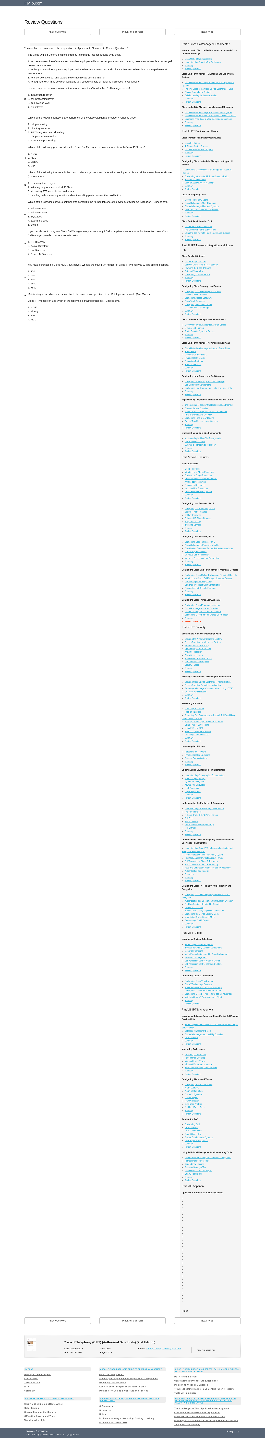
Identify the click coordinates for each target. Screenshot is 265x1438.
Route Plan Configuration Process (200, 331)
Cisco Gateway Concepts (196, 295)
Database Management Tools (198, 1031)
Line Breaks (31, 1378)
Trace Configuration (193, 1094)
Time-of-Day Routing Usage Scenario (201, 421)
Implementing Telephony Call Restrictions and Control (209, 405)
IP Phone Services (193, 525)
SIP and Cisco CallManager (197, 308)
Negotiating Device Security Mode (200, 917)
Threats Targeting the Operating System (203, 642)
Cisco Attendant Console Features (200, 588)
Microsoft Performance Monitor (198, 1064)
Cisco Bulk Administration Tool (198, 226)
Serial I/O (29, 1391)
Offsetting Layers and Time (39, 1416)
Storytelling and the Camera (40, 1412)
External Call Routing (194, 328)
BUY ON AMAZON (206, 1350)
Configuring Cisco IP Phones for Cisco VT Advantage (208, 994)
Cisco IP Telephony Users (196, 200)
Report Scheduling (193, 1134)
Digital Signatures (193, 791)
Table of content (132, 32)
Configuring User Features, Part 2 (200, 542)
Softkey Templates (193, 515)
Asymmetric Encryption (195, 785)
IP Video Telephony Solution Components (203, 948)
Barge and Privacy (193, 521)
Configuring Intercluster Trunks (198, 304)
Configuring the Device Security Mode (202, 914)
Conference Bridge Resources (198, 475)
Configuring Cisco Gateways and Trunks (203, 291)
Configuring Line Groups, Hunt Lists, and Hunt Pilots (208, 388)
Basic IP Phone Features (196, 512)
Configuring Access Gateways (198, 298)
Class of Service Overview (196, 408)
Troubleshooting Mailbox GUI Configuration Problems (204, 1389)
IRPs (27, 1387)
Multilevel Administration (196, 692)
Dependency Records (194, 1164)
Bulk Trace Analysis (193, 1104)
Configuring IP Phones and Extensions (196, 1381)
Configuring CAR (192, 1124)
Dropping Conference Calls (197, 735)
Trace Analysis (191, 1097)
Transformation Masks (195, 358)
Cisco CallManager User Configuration (202, 206)
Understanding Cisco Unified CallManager (203, 62)
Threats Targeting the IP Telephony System (204, 855)
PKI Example (190, 828)
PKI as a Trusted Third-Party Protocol (201, 815)
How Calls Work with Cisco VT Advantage (203, 987)
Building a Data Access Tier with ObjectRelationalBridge (206, 1420)
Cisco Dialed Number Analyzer (198, 1170)
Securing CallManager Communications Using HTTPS (209, 688)
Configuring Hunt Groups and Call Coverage (204, 381)
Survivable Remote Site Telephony (200, 445)
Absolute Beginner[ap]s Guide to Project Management (131, 1369)
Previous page (57, 32)
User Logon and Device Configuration (202, 209)
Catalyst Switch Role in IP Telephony (201, 265)
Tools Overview (191, 1037)
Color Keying (31, 1408)
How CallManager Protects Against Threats (204, 858)
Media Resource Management (198, 491)
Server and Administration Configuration (203, 585)
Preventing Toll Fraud (194, 709)
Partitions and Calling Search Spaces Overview (206, 411)
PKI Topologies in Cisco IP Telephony (201, 861)
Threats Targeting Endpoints (197, 755)
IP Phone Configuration (195, 179)
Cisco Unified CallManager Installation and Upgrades (208, 112)
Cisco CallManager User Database (200, 203)
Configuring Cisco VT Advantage (199, 981)
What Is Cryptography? (195, 778)
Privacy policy (233, 1431)
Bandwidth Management (196, 957)
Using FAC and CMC (194, 728)
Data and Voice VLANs (195, 271)
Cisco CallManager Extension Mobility (202, 545)
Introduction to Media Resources (199, 472)
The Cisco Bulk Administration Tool (200, 230)
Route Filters (190, 351)
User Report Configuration (196, 1140)
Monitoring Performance (195, 1054)
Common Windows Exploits (197, 661)
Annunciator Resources (195, 482)
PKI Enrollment (191, 821)
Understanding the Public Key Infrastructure (204, 808)
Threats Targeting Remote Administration (203, 685)
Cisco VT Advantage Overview (198, 984)
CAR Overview (191, 1127)
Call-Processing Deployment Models (201, 95)
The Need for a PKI (193, 812)
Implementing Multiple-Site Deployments (203, 438)
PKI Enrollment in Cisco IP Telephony (201, 864)
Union (102, 1414)
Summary (189, 65)
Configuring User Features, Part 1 (200, 508)
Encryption (189, 874)
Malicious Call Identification (197, 555)
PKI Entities (190, 818)
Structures (105, 1410)
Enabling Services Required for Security (203, 904)
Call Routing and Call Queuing (198, 582)
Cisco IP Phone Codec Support (199, 149)
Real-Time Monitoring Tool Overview (201, 1067)
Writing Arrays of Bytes (37, 1374)
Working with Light (35, 1420)
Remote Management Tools (197, 1161)
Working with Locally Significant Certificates (204, 911)
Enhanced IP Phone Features (198, 518)
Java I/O (29, 1369)
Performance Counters (195, 1058)
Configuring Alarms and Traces (198, 1084)
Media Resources (192, 469)
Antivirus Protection (193, 652)
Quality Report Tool (193, 1174)
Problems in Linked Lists (113, 1422)
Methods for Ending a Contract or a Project (123, 1391)
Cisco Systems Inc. (171, 1348)
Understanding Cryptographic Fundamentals (204, 775)
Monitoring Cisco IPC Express (191, 1385)
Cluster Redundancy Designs (198, 92)
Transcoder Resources (195, 485)
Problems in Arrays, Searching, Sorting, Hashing (126, 1418)
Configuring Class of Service (197, 274)
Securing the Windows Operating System (203, 639)
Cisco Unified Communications (198, 59)
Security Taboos (192, 665)
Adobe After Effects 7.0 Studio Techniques (49, 1398)
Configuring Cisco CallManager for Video (203, 991)
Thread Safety (32, 1383)
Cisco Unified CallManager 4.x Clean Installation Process (210, 115)
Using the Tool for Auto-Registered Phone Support (207, 233)
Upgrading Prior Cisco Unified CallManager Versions (208, 119)
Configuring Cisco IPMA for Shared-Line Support (206, 615)
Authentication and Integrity (197, 871)
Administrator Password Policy (198, 658)
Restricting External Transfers (198, 731)
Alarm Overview (192, 1088)
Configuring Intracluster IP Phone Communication (207, 176)
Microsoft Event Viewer (195, 1061)
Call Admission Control (195, 441)
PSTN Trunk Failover (185, 1377)
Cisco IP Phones (192, 143)
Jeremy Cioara (153, 1348)
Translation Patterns (194, 361)
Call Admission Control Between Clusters (203, 964)
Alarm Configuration (194, 1091)
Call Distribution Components (198, 385)
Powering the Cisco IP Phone (198, 268)
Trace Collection (192, 1101)
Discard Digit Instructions (196, 355)
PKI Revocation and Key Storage (199, 825)
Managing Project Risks (112, 1383)
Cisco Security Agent (194, 655)
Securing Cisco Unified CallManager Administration (208, 682)
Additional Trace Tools (194, 1107)
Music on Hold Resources (196, 488)
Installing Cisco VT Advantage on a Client (203, 997)
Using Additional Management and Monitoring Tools (208, 1157)
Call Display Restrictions (196, 551)
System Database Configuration (199, 1137)
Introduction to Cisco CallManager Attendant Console (208, 578)
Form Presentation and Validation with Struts (199, 1416)
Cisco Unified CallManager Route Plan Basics (205, 325)
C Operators (106, 1406)
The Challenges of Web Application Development (201, 1408)
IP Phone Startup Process (196, 146)
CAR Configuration (193, 1131)
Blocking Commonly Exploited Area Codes (204, 722)
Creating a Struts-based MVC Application (197, 1412)
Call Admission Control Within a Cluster (202, 961)
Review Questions (193, 68)
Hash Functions (192, 788)
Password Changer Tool (195, 1167)
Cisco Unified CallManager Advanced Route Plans (207, 348)
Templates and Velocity (187, 1424)
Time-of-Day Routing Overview (198, 415)
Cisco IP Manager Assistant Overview (202, 608)
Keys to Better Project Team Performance (122, 1387)
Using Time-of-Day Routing (197, 725)
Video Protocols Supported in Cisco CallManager (207, 954)
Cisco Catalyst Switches (195, 261)
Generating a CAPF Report (197, 920)
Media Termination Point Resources (201, 478)
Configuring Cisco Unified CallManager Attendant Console (211, 575)
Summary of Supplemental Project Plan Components (128, 1378)
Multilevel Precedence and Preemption (202, 558)
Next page (207, 32)
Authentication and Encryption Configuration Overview (209, 901)
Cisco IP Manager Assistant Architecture (203, 611)
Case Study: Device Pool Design (199, 183)
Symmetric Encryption (194, 782)
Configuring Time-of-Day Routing (199, 418)
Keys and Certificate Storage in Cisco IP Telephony (208, 868)
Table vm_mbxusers (185, 1393)
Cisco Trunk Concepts (194, 301)
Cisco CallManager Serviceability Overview (204, 1034)
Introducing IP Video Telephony (199, 944)
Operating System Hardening (198, 648)
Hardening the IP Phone (195, 752)
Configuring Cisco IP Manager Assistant (202, 605)
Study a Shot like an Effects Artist (43, 1404)
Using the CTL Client (194, 907)
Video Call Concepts (194, 951)
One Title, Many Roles (111, 1374)
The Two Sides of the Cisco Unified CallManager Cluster (210, 89)
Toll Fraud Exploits (193, 712)
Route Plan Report (193, 364)
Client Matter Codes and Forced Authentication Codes (209, 548)
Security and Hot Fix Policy (197, 645)
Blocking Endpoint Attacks (196, 758)
